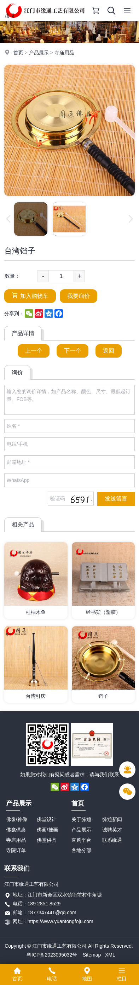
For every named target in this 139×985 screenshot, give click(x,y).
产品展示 (39, 52)
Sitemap (92, 955)
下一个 (72, 351)
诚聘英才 (112, 830)
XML (110, 955)
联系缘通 (112, 840)
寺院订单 (16, 850)
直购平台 (81, 840)
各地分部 (81, 850)
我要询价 (78, 296)
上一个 (33, 351)
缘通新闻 (112, 819)
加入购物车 (30, 295)
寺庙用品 (64, 52)
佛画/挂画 (47, 830)
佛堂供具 (47, 840)
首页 (18, 52)
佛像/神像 (16, 819)
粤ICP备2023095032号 (52, 955)
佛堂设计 (47, 819)
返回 (108, 351)
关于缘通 (81, 819)
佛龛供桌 (16, 830)
